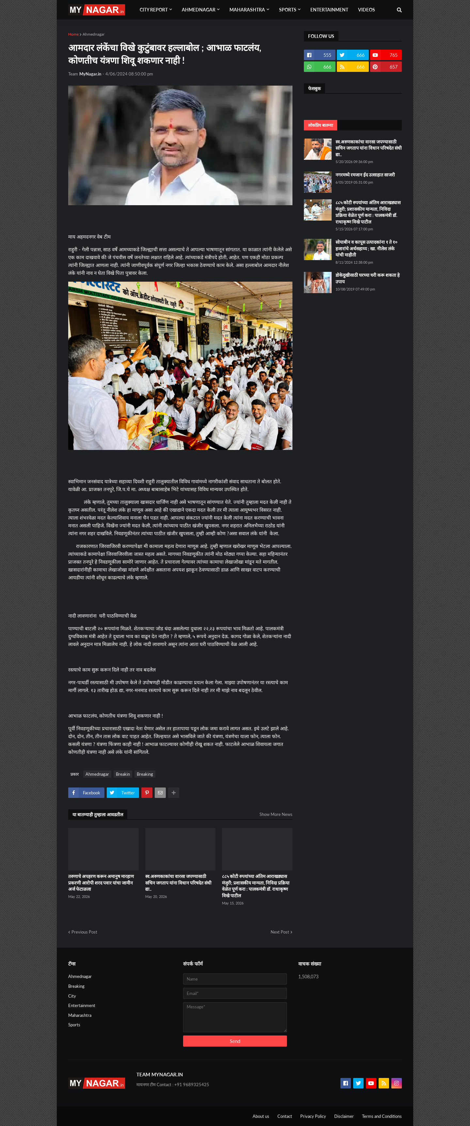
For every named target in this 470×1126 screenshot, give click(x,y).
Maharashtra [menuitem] (247, 9)
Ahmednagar (93, 34)
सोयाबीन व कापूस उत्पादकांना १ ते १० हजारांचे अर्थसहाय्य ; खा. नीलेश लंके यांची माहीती (366, 248)
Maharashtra (79, 1015)
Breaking (145, 774)
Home (73, 34)
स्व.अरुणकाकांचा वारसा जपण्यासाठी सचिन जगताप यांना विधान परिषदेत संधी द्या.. (178, 882)
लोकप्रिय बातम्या (320, 125)
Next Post (280, 932)
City (72, 996)
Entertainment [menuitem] (329, 9)
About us (261, 1116)
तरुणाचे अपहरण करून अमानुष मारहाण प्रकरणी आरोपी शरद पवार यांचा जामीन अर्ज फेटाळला (101, 882)
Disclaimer (344, 1116)
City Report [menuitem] (154, 9)
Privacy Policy (313, 1116)
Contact (284, 1116)
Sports (74, 1024)
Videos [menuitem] (366, 9)
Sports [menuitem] (287, 9)
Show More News (275, 814)
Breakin (123, 774)
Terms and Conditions (382, 1116)
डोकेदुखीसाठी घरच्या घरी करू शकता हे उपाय (368, 278)
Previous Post (84, 932)
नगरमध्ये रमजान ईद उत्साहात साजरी (365, 174)
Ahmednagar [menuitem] (198, 9)
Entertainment (81, 1005)
